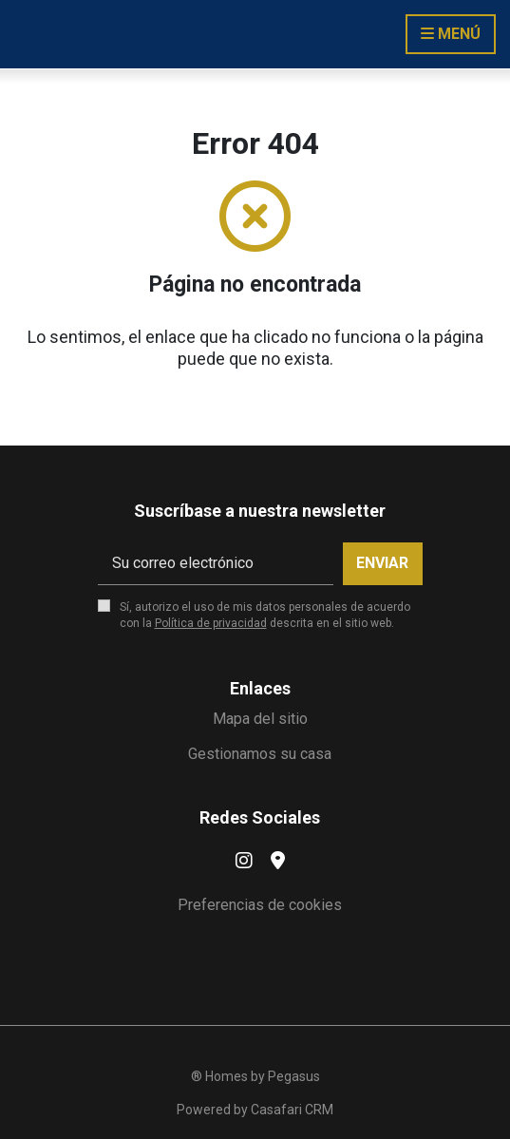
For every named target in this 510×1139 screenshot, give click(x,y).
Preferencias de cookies (260, 905)
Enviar (382, 563)
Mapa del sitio (260, 719)
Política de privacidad (211, 623)
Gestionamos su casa (259, 754)
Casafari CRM (292, 1109)
